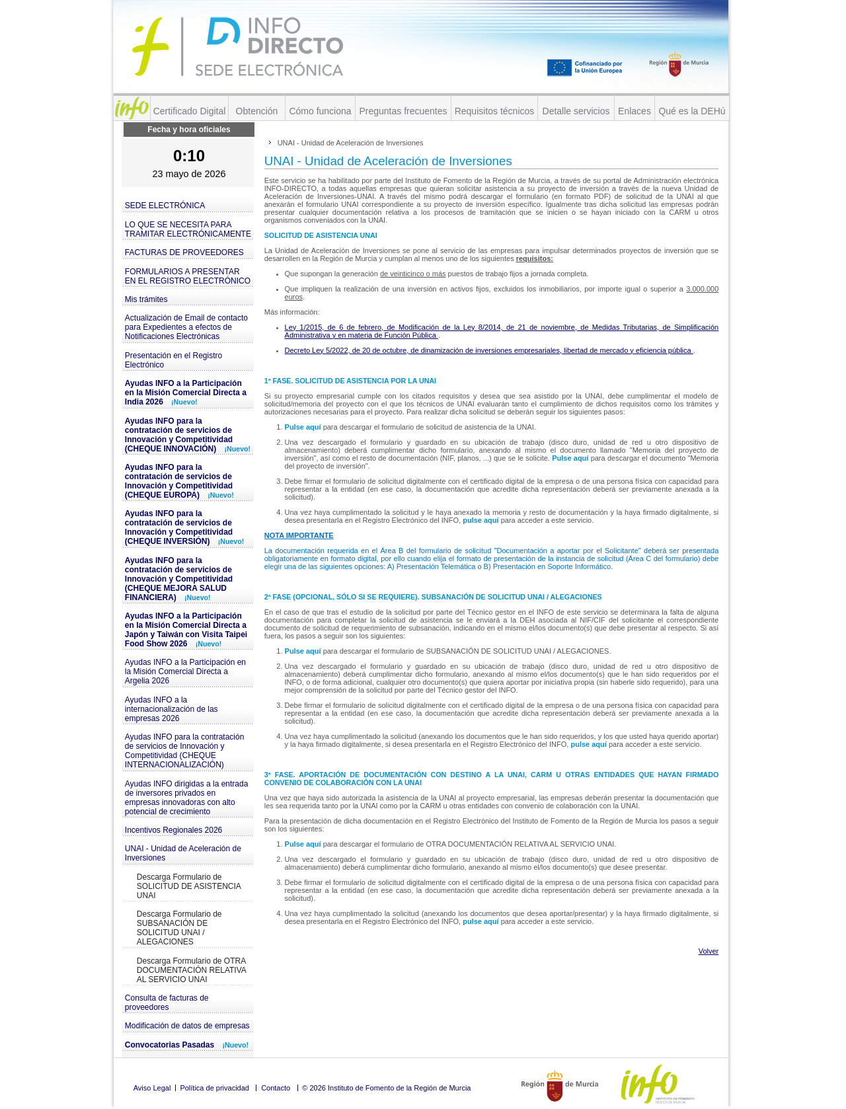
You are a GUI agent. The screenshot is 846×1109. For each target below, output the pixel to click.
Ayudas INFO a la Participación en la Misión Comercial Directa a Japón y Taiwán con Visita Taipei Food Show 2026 (186, 629)
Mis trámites (146, 299)
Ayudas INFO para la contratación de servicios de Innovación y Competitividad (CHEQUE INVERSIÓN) (185, 527)
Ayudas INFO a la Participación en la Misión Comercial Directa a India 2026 (186, 392)
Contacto (275, 1088)
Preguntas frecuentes (403, 111)
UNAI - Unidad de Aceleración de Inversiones (183, 853)
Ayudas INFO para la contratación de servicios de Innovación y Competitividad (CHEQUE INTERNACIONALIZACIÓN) (185, 750)
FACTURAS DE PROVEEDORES (184, 252)
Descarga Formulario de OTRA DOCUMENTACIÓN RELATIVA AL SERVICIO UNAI (192, 970)
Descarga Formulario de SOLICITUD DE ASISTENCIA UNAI (189, 886)
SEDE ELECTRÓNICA (165, 205)
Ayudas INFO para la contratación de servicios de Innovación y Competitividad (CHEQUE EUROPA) (179, 481)
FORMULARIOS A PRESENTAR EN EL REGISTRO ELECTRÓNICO (187, 276)
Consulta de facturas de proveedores (167, 1002)
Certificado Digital (189, 111)
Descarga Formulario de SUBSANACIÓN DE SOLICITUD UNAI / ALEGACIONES (179, 927)
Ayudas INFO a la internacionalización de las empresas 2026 (171, 709)
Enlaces (634, 111)
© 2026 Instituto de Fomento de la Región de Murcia (386, 1088)
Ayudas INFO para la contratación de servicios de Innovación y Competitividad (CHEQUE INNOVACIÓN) (187, 434)
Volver (709, 951)
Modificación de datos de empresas (187, 1025)
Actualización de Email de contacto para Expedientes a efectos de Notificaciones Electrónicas (186, 327)
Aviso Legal (152, 1088)
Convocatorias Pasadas (187, 1045)
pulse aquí (481, 520)
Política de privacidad (214, 1088)
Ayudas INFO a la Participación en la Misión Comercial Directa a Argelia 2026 (185, 671)
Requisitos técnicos (495, 111)
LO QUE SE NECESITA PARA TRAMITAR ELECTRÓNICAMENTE (188, 229)
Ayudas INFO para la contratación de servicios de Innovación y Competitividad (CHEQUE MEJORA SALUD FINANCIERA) (179, 579)
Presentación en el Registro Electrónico (173, 360)
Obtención (257, 111)
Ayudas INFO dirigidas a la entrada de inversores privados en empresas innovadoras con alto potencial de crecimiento (187, 797)
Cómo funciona (320, 111)
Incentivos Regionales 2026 (173, 830)
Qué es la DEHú (691, 111)
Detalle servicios (576, 111)
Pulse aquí (304, 427)
